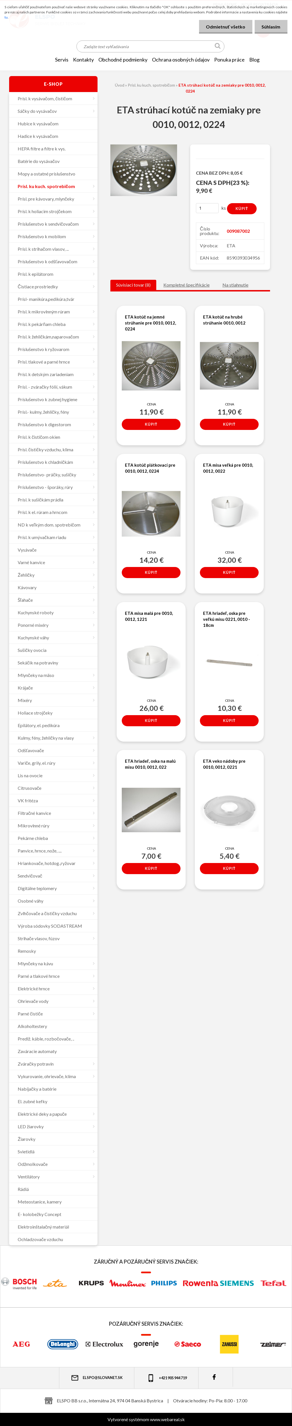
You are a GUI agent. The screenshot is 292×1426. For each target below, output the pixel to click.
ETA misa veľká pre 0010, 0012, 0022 (228, 468)
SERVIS (61, 59)
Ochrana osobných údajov (181, 59)
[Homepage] (43, 59)
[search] (217, 47)
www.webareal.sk (167, 1419)
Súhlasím (270, 26)
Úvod (119, 85)
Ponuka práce (229, 59)
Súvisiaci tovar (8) (133, 284)
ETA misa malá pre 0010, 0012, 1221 (149, 616)
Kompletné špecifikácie (186, 284)
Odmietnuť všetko (225, 26)
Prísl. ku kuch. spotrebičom (151, 85)
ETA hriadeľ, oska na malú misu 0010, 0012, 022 (150, 764)
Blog (254, 59)
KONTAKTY (83, 59)
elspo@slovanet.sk (97, 1378)
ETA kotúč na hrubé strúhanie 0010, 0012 (224, 319)
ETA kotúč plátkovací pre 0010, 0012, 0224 (150, 468)
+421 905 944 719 (167, 1378)
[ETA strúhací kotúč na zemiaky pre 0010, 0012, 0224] (143, 146)
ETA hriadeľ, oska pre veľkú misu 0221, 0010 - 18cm (226, 619)
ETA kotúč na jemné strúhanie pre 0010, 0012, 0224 (150, 322)
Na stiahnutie (235, 284)
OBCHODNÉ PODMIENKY (122, 59)
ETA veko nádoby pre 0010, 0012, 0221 (224, 764)
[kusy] (207, 208)
